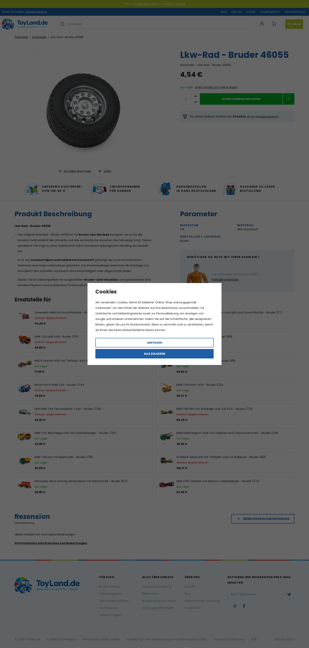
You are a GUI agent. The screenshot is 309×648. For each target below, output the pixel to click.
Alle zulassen (154, 354)
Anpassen (154, 343)
